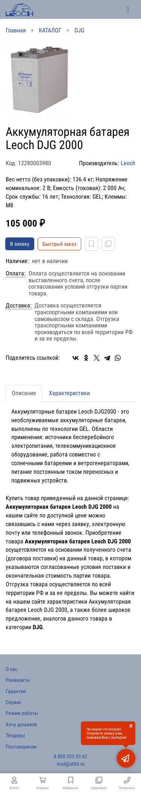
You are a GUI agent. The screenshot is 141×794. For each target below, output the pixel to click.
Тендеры (15, 735)
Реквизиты (18, 680)
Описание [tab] (24, 393)
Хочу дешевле (21, 724)
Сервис (13, 702)
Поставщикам (21, 747)
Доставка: (19, 305)
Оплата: (16, 273)
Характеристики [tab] (69, 393)
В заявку (19, 244)
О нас (11, 669)
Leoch (128, 163)
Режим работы (22, 713)
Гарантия (16, 691)
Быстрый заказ (59, 244)
